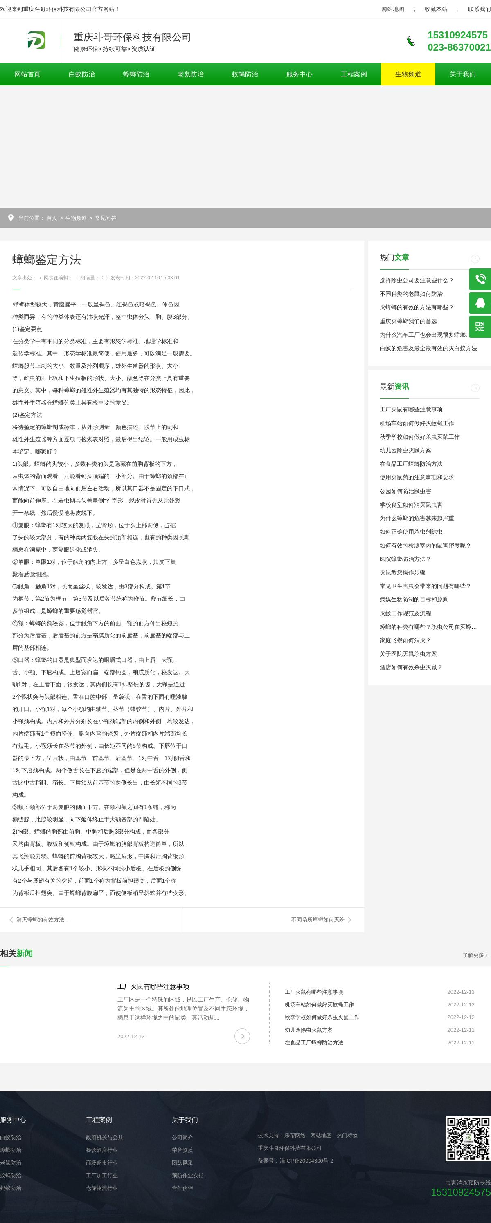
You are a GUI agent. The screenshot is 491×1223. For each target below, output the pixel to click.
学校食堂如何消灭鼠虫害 (411, 504)
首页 (52, 218)
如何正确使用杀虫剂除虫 (411, 531)
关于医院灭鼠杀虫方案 (408, 654)
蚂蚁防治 (10, 1188)
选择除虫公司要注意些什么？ (417, 280)
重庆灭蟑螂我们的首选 (408, 321)
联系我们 (479, 9)
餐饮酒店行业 (102, 1150)
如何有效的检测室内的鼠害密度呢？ (425, 545)
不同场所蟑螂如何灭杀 (318, 920)
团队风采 (182, 1163)
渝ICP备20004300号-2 (306, 1161)
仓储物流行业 (102, 1188)
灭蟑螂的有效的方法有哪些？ (417, 307)
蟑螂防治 (136, 74)
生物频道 (408, 74)
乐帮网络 (295, 1135)
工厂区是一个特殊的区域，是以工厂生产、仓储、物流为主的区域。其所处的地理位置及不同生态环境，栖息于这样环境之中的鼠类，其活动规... (183, 1008)
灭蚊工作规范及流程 (405, 613)
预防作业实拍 (188, 1175)
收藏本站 (436, 9)
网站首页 (27, 74)
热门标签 (347, 1135)
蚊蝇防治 (245, 74)
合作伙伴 (182, 1188)
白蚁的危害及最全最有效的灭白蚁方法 (428, 348)
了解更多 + (476, 955)
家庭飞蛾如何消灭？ (405, 640)
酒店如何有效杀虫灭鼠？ (411, 667)
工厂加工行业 (102, 1175)
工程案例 (354, 74)
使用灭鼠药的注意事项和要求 (417, 477)
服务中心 (299, 74)
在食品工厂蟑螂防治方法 (411, 464)
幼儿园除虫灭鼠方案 (405, 450)
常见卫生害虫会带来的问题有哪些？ (425, 586)
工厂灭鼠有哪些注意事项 (411, 409)
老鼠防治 (191, 74)
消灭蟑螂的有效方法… (43, 920)
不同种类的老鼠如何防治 (411, 294)
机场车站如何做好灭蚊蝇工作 (417, 423)
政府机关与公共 (104, 1137)
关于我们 (463, 74)
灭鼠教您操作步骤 (403, 572)
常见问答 (105, 218)
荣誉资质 (182, 1150)
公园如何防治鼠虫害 (405, 491)
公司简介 (182, 1137)
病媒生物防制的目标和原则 (414, 599)
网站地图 (392, 9)
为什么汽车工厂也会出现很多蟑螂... (425, 334)
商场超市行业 (102, 1163)
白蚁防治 (82, 74)
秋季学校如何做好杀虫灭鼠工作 (420, 437)
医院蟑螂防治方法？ (405, 559)
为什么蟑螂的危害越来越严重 (417, 518)
